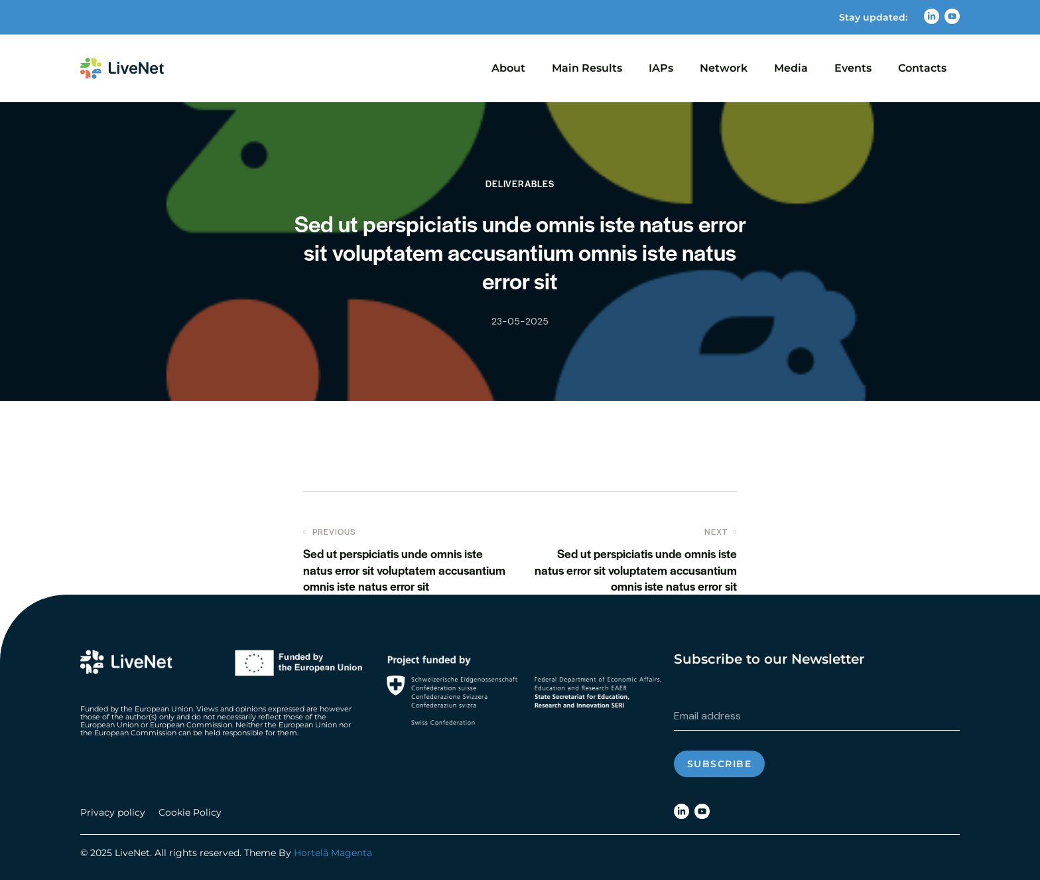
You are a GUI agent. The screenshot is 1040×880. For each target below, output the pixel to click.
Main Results (587, 68)
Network (724, 68)
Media (791, 68)
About (508, 68)
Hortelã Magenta (333, 853)
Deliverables (520, 183)
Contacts (922, 68)
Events (853, 68)
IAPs (661, 68)
